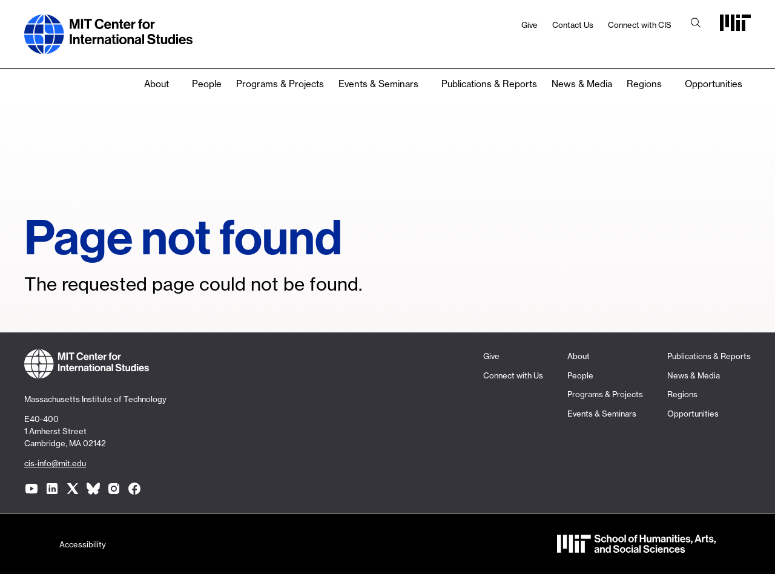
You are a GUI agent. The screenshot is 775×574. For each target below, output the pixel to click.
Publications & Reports (489, 84)
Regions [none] (644, 84)
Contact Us (572, 25)
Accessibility (82, 544)
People (207, 84)
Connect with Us (513, 375)
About (156, 84)
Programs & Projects (280, 84)
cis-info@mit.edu (55, 463)
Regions (682, 394)
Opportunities (713, 84)
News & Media (582, 84)
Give (529, 25)
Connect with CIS (639, 25)
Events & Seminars (378, 84)
